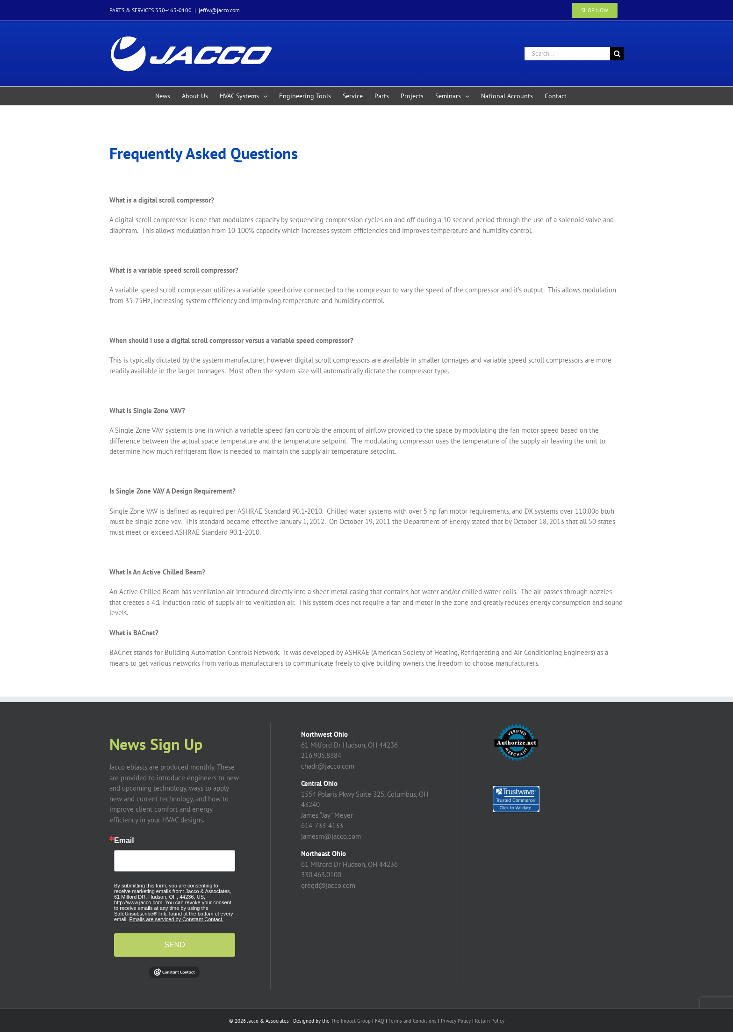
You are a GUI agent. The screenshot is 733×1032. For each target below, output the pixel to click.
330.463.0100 (321, 874)
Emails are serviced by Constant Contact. (176, 919)
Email (124, 840)
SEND (174, 945)
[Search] (617, 53)
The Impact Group (351, 1020)
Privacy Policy (456, 1020)
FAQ (379, 1020)
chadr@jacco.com (327, 766)
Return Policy (489, 1020)
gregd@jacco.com (328, 885)
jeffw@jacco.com (219, 10)
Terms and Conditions (412, 1020)
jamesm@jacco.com (331, 836)
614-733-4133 (322, 825)
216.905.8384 (321, 755)
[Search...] (567, 53)
